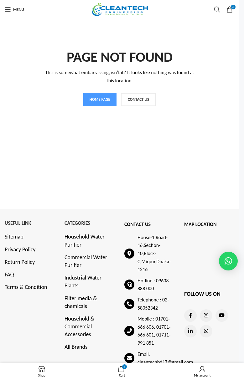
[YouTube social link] (221, 315)
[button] (228, 261)
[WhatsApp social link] (206, 331)
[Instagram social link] (206, 315)
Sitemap (14, 236)
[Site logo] (120, 8)
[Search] (217, 9)
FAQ (9, 274)
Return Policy (20, 262)
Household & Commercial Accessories (79, 326)
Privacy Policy (20, 249)
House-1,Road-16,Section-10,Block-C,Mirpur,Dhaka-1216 (154, 253)
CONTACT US (138, 99)
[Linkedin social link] (190, 331)
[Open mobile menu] (14, 9)
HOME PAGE (100, 99)
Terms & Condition (26, 287)
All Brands (76, 346)
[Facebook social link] (190, 315)
